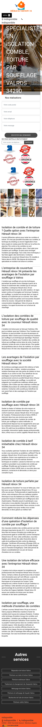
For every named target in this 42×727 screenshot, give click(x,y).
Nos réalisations (13, 97)
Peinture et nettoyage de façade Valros (21, 693)
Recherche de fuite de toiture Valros (21, 698)
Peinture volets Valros (21, 702)
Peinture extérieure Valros (21, 680)
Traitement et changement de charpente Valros (21, 684)
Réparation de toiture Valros (21, 670)
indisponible (9, 19)
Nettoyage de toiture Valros (21, 688)
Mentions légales (31, 723)
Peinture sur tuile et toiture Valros (21, 675)
